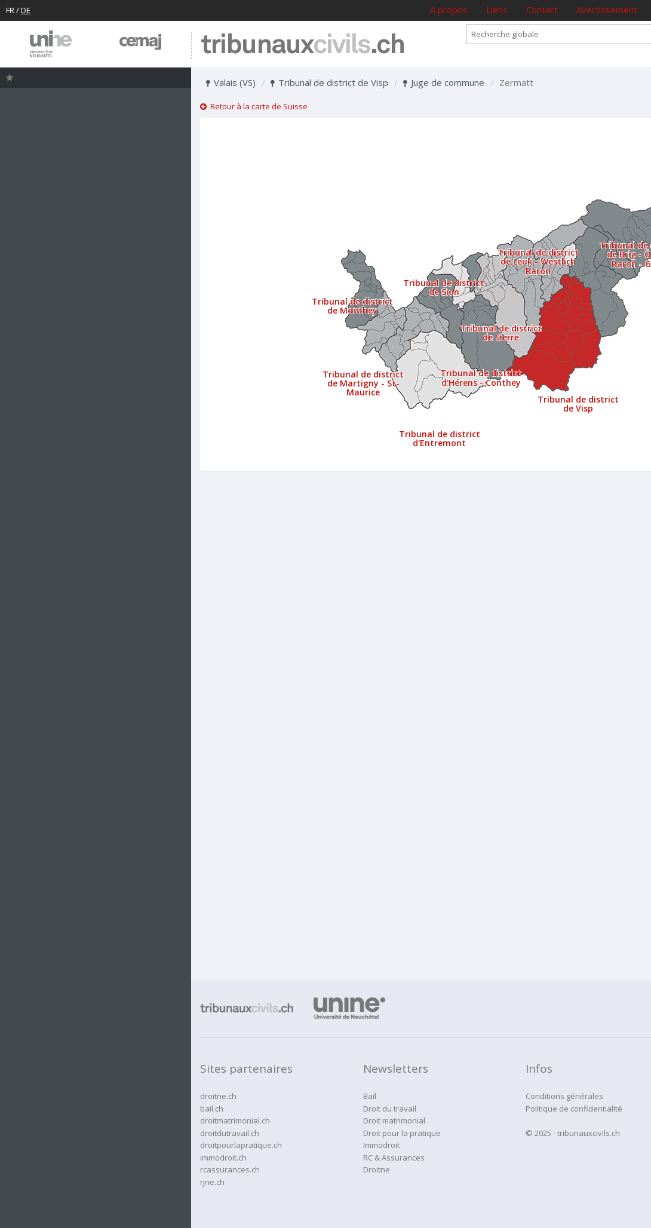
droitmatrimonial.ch (235, 1120)
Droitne (376, 1169)
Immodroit (381, 1145)
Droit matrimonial (394, 1120)
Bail (369, 1096)
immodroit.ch (223, 1157)
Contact (542, 10)
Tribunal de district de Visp (329, 82)
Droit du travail (389, 1108)
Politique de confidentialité (574, 1108)
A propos (449, 10)
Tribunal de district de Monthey (352, 306)
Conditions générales (564, 1096)
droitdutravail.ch (229, 1133)
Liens (497, 10)
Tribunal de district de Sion (443, 287)
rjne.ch (212, 1182)
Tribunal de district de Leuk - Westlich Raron (538, 262)
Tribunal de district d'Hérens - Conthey (480, 377)
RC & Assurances (394, 1157)
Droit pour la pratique (402, 1133)
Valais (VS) (231, 82)
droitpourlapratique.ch (241, 1145)
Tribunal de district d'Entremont (439, 438)
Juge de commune (443, 82)
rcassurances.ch (230, 1169)
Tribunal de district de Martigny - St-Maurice (363, 383)
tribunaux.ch (302, 45)
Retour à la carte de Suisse (254, 106)
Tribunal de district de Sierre (501, 333)
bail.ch (211, 1108)
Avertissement (606, 10)
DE (25, 10)
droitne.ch (218, 1096)
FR (10, 10)
